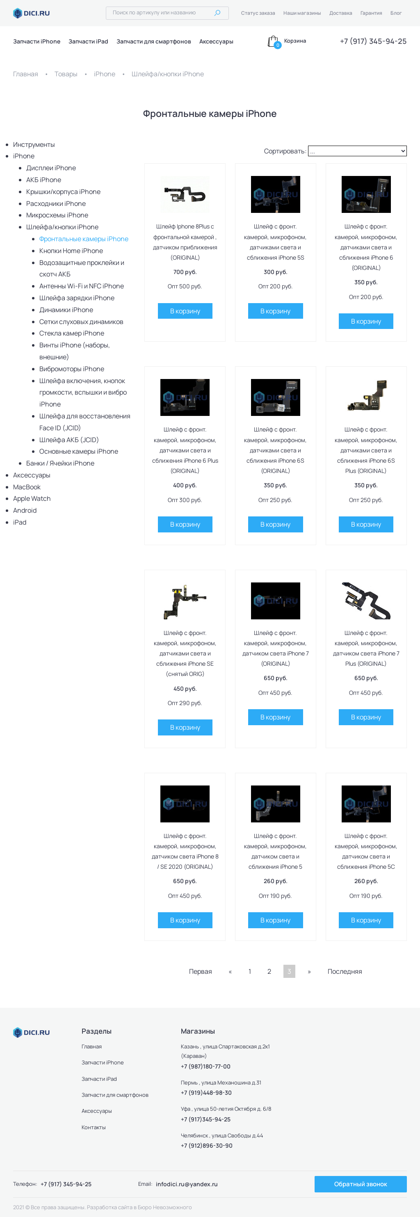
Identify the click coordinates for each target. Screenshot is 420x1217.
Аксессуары (216, 41)
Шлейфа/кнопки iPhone (168, 73)
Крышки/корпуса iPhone (63, 191)
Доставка (340, 12)
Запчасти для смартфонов (153, 41)
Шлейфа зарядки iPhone (76, 297)
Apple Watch (32, 498)
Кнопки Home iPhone (71, 250)
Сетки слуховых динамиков (81, 321)
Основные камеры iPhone (78, 451)
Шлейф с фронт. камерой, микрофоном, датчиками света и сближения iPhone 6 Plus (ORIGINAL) (185, 450)
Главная (25, 73)
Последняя (345, 971)
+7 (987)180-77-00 (206, 1066)
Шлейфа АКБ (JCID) (69, 439)
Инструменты (34, 144)
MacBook (27, 486)
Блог (396, 12)
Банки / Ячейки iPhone (60, 463)
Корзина (295, 40)
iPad (19, 522)
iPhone (104, 73)
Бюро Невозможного (165, 1207)
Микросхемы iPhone (57, 214)
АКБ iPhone (43, 179)
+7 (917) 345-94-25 (373, 41)
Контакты (94, 1127)
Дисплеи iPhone (51, 167)
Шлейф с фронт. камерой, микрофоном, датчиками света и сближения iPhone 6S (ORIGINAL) (275, 450)
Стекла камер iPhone (71, 333)
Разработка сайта (109, 1207)
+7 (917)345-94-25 (206, 1119)
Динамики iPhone (66, 309)
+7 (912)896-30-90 (207, 1145)
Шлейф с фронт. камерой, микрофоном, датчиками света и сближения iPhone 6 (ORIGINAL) (366, 247)
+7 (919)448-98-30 (206, 1092)
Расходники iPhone (56, 203)
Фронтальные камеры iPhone (83, 238)
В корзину (185, 310)
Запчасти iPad (88, 41)
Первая (200, 971)
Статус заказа (258, 12)
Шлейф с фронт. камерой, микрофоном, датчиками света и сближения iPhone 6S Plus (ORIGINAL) (366, 450)
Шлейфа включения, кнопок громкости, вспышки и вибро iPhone (83, 392)
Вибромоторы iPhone (71, 368)
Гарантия (371, 12)
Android (25, 510)
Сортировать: (285, 150)
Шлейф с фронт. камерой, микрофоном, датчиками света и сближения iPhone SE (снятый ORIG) (185, 653)
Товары (66, 73)
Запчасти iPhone (36, 41)
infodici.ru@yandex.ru (187, 1184)
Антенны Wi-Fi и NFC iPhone (81, 285)
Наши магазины (302, 12)
